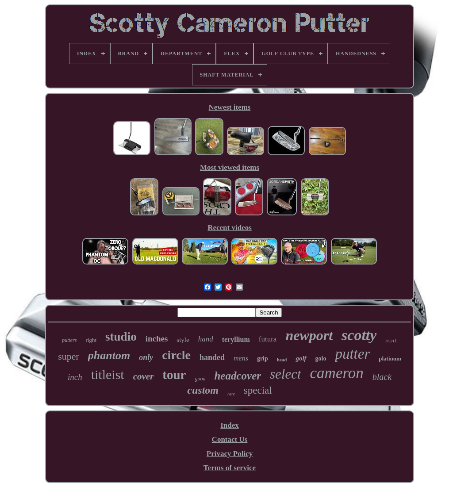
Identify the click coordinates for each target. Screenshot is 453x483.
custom (203, 390)
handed (212, 357)
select (285, 374)
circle (176, 355)
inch (75, 377)
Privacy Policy (230, 453)
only (146, 357)
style (183, 339)
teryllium (236, 339)
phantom (109, 355)
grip (262, 358)
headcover (237, 376)
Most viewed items (229, 167)
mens (241, 358)
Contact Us (230, 439)
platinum (390, 358)
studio (121, 336)
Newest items (230, 107)
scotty (359, 335)
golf (301, 358)
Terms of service (229, 468)
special (258, 390)
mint (391, 341)
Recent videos (229, 227)
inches (157, 338)
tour (174, 375)
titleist (107, 374)
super (68, 356)
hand (205, 339)
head (282, 359)
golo (320, 358)
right (91, 340)
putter (352, 354)
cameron (337, 373)
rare (231, 393)
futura (268, 339)
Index (229, 425)
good (200, 379)
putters (69, 340)
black (382, 377)
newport (309, 335)
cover (143, 376)
